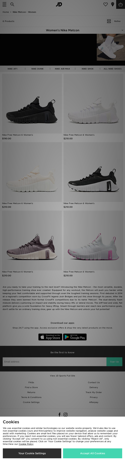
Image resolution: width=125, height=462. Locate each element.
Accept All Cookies (92, 453)
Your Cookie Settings (32, 453)
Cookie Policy (26, 444)
